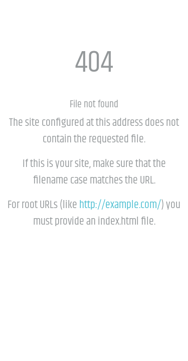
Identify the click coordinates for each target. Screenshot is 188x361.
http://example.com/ (120, 205)
